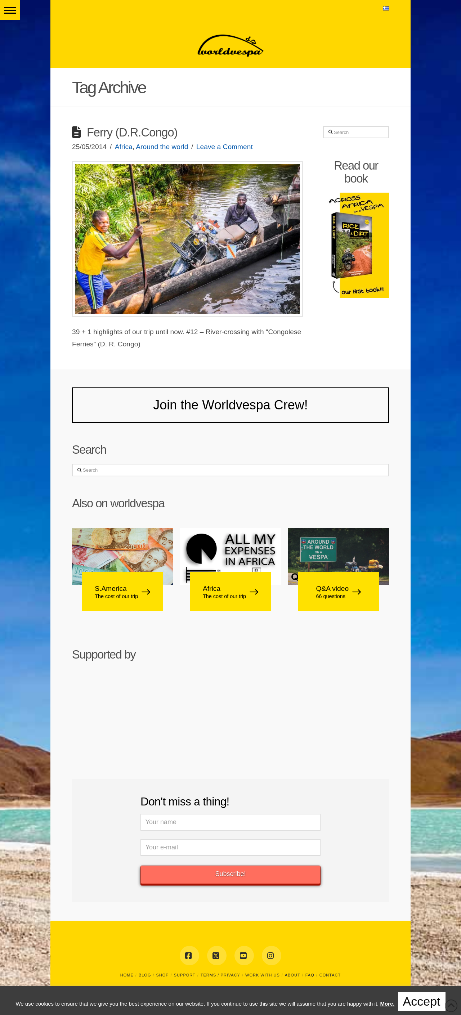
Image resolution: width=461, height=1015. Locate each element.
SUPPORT (185, 975)
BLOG (145, 975)
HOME (127, 975)
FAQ (309, 975)
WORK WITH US (262, 975)
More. (387, 1004)
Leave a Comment (224, 147)
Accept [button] (421, 1001)
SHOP (162, 975)
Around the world (162, 147)
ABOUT (292, 975)
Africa (124, 147)
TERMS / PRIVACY (220, 975)
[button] (10, 10)
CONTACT (330, 975)
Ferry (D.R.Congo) (132, 132)
